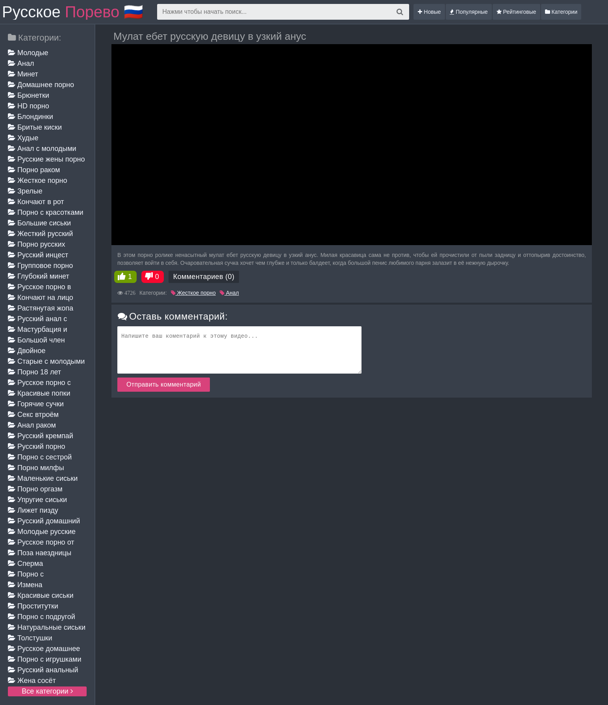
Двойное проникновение (33, 351)
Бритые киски (35, 127)
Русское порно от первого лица (41, 542)
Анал (21, 63)
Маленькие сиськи (43, 478)
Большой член (36, 340)
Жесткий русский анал (40, 234)
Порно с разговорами (29, 574)
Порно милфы (36, 468)
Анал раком (32, 425)
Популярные (469, 12)
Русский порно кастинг (36, 447)
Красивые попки (39, 393)
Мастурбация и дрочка (37, 330)
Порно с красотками (45, 212)
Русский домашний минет (44, 521)
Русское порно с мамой (39, 383)
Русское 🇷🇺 (72, 12)
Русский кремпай (40, 436)
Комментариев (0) (204, 277)
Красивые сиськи (40, 595)
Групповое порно (40, 266)
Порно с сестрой (40, 457)
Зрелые (25, 191)
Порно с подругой (41, 617)
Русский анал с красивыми (37, 319)
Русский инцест (38, 255)
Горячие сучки (36, 404)
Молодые (28, 53)
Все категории (47, 691)
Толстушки (30, 638)
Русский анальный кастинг (43, 670)
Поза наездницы (39, 553)
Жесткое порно (37, 180)
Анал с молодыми (42, 149)
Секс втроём (33, 415)
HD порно (28, 106)
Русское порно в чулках (39, 287)
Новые (429, 12)
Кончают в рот (36, 202)
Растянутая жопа (40, 308)
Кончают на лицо (40, 297)
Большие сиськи (39, 223)
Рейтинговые (516, 12)
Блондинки (30, 117)
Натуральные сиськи (46, 627)
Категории (561, 12)
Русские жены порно (46, 159)
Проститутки (33, 606)
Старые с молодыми (46, 361)
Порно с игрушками (45, 659)
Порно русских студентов (36, 244)
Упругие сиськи (37, 500)
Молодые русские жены (42, 532)
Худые (23, 138)
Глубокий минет (38, 276)
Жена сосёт (32, 681)
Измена (25, 585)
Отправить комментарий (163, 384)
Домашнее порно (41, 85)
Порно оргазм (35, 489)
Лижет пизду (33, 510)
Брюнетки (28, 95)
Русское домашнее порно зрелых (44, 649)
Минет (23, 74)
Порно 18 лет (34, 372)
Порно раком (34, 170)
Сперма (25, 563)
